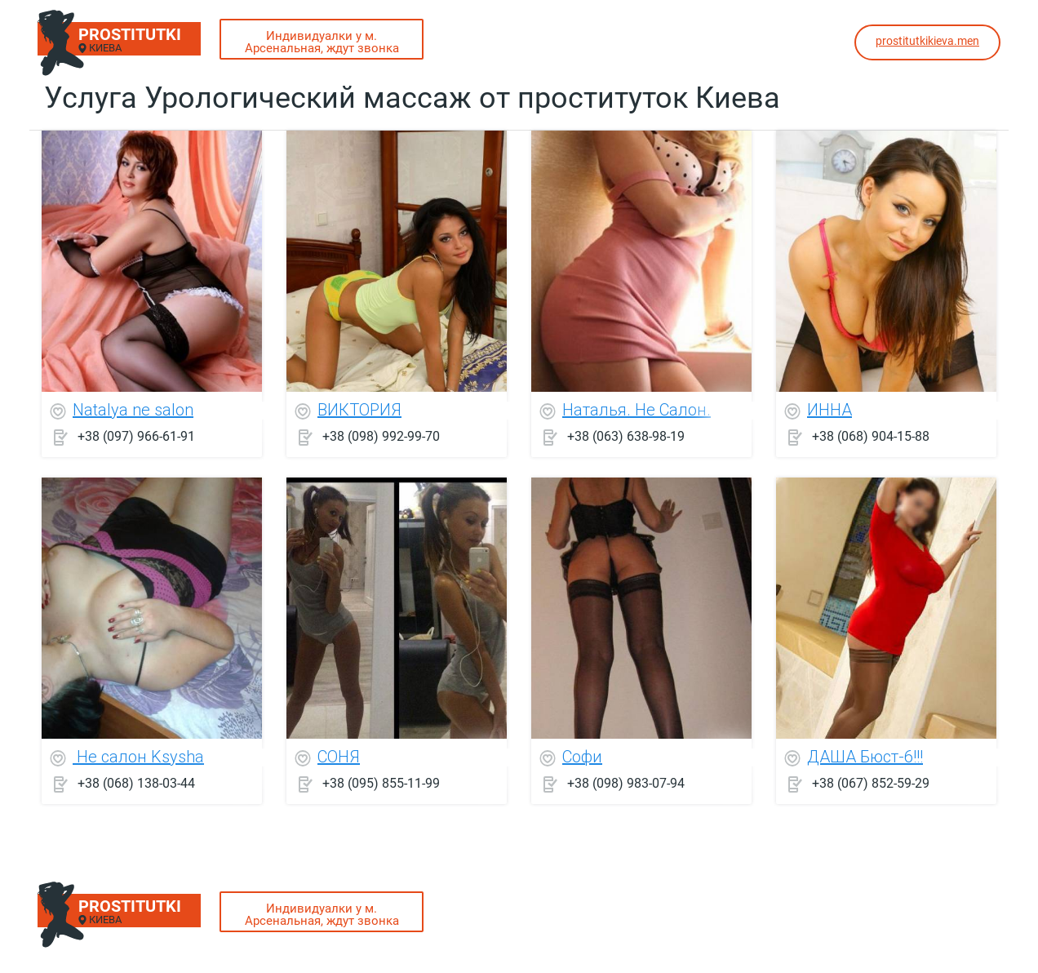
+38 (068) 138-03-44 (136, 783)
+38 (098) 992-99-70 (381, 436)
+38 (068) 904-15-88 (870, 436)
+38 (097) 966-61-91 (136, 436)
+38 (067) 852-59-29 (870, 783)
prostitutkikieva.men (927, 40)
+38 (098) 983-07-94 (626, 783)
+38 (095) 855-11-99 (381, 783)
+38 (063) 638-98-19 (626, 436)
